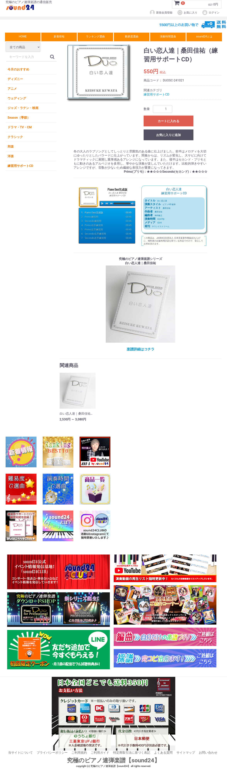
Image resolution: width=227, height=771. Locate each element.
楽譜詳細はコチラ (140, 349)
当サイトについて (20, 752)
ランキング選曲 (95, 36)
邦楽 (11, 146)
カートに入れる (168, 121)
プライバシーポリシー (52, 752)
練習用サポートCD (20, 166)
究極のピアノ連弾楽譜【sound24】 (113, 760)
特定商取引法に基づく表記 (131, 752)
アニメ (12, 88)
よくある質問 (163, 752)
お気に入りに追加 (168, 135)
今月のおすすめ (18, 69)
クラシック (15, 137)
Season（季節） (19, 117)
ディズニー (15, 79)
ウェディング (17, 98)
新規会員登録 (160, 12)
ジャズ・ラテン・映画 (23, 108)
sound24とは (204, 36)
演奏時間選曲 (168, 36)
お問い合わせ (208, 752)
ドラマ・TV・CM (20, 127)
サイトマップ (185, 752)
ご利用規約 (79, 752)
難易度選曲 (131, 36)
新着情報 (59, 36)
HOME (23, 36)
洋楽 (11, 156)
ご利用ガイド (100, 752)
